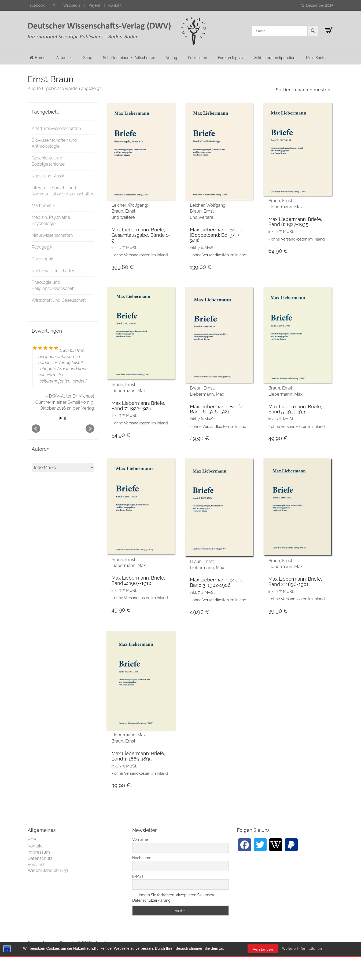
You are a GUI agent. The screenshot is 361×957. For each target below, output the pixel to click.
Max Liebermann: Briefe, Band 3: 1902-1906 (217, 582)
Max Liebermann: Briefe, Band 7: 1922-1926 (138, 405)
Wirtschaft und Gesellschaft (59, 300)
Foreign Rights (230, 58)
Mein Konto (316, 58)
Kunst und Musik (48, 176)
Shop (87, 58)
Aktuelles (64, 58)
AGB (32, 839)
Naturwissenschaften (52, 235)
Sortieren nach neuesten (303, 89)
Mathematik (43, 205)
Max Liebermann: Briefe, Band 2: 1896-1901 (295, 581)
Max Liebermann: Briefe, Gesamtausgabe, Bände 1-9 (141, 235)
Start (61, 418)
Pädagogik (42, 247)
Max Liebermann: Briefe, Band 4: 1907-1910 (138, 580)
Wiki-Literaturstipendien (274, 58)
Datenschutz (40, 858)
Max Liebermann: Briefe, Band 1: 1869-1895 (138, 756)
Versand (36, 864)
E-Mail (137, 876)
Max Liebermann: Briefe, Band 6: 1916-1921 (217, 409)
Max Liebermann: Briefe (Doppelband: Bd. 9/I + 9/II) (216, 235)
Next (90, 428)
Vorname (140, 839)
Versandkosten (137, 255)
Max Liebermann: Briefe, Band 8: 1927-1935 (295, 221)
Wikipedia (71, 5)
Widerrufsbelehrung (48, 870)
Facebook (36, 5)
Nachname (141, 858)
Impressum (39, 852)
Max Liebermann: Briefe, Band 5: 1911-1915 (295, 409)
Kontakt (114, 5)
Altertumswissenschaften (56, 128)
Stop (65, 418)
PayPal (94, 5)
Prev (36, 428)
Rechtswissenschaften (53, 270)
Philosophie (43, 258)
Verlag (171, 58)
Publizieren (197, 58)
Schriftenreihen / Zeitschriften (129, 58)
